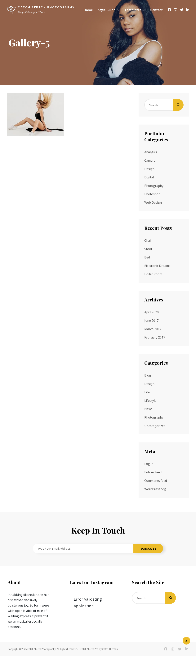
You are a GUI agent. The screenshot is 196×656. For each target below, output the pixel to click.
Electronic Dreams (157, 266)
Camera (149, 160)
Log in (148, 464)
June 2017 (151, 320)
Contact (156, 10)
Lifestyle (150, 400)
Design (149, 169)
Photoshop (152, 194)
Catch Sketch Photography (46, 7)
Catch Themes (110, 649)
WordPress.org (155, 489)
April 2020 (151, 312)
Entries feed (153, 472)
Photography (153, 186)
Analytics (150, 152)
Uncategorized (154, 426)
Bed (147, 257)
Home (88, 10)
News (148, 409)
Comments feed (155, 481)
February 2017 (154, 337)
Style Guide (106, 10)
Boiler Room (153, 274)
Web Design (153, 202)
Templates (132, 10)
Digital (149, 177)
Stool (148, 249)
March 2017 (152, 329)
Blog (147, 375)
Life (147, 392)
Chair (148, 240)
